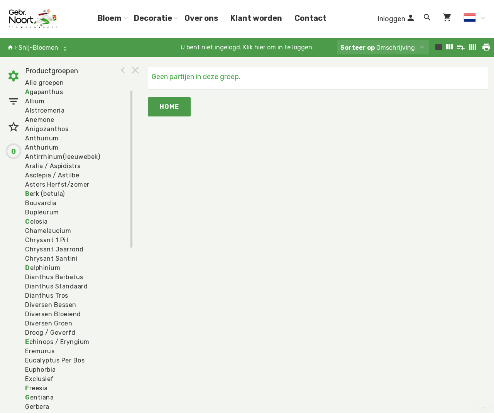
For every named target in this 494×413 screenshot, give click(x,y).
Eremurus (39, 351)
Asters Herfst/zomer (57, 184)
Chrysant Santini (51, 258)
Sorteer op (357, 47)
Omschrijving (377, 47)
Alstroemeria (44, 110)
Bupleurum (42, 212)
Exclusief (39, 379)
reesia (36, 388)
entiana (39, 397)
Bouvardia (41, 203)
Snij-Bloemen (38, 47)
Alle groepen (44, 82)
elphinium (42, 267)
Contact (310, 18)
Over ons (201, 18)
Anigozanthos (46, 129)
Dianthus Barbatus (54, 277)
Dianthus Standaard (56, 286)
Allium (34, 101)
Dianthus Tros (46, 295)
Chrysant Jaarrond (54, 249)
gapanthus (44, 92)
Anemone (39, 119)
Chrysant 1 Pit (47, 240)
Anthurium (42, 138)
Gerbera (37, 406)
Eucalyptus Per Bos (55, 360)
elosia (36, 221)
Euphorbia (40, 369)
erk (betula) (45, 193)
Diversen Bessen (50, 304)
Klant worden (256, 18)
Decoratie (153, 18)
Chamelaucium (48, 230)
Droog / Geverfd (50, 332)
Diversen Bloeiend (53, 314)
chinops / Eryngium (57, 342)
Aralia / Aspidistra (53, 166)
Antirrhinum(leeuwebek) (62, 156)
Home (169, 106)
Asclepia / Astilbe (52, 175)
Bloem (110, 18)
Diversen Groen (48, 323)
